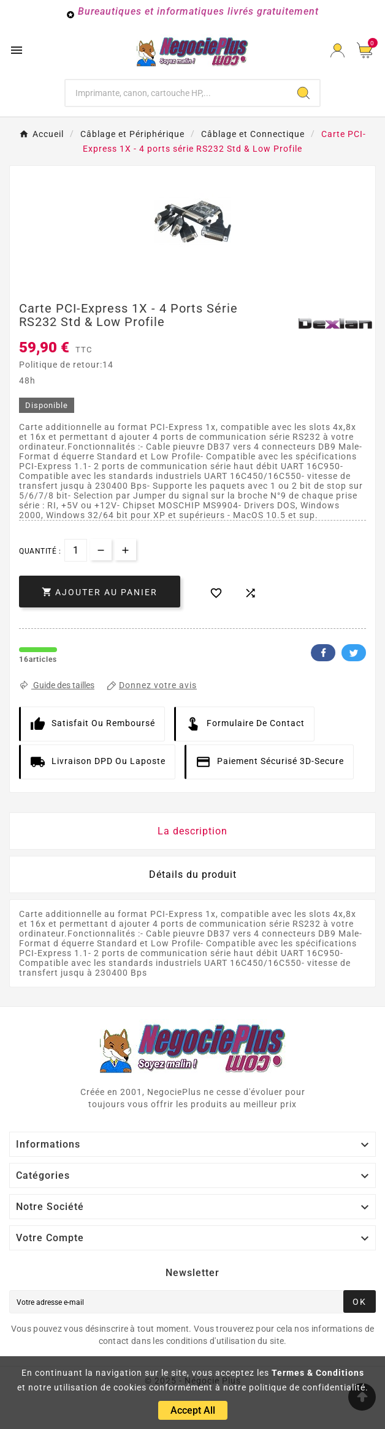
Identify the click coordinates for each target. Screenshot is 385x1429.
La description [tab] (192, 831)
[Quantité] (75, 550)
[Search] (303, 93)
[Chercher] (177, 93)
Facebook (323, 652)
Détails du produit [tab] (193, 874)
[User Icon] (337, 50)
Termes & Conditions (318, 1373)
